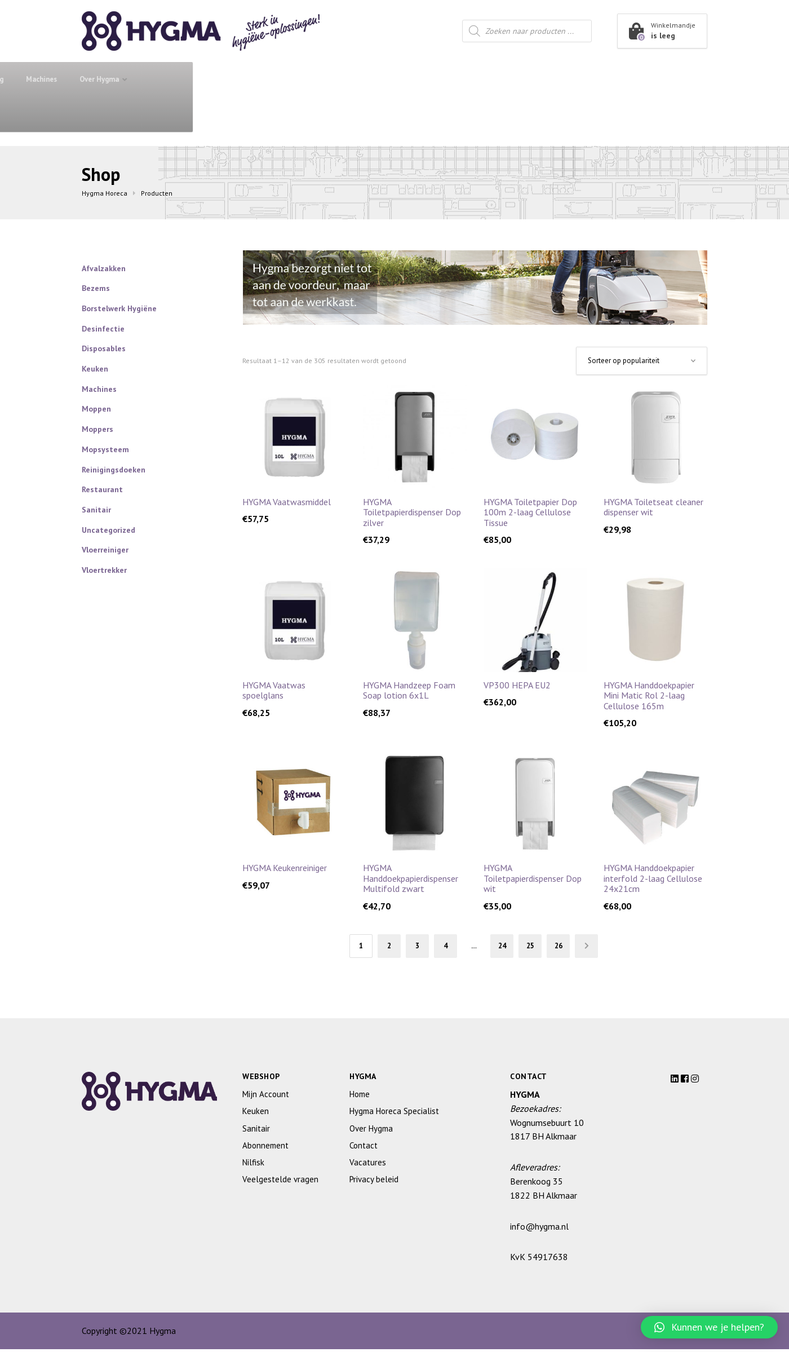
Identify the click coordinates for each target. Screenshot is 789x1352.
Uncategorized (108, 530)
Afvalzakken (104, 268)
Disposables (104, 348)
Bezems (96, 288)
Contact (106, 114)
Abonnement (208, 79)
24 (504, 947)
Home (359, 1097)
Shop (123, 79)
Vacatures (367, 1165)
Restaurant (407, 79)
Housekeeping (489, 79)
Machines (555, 79)
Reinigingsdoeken (113, 470)
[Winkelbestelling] (641, 361)
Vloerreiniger (105, 550)
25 (535, 947)
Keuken (336, 79)
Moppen (96, 409)
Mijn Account (265, 1097)
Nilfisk (253, 1165)
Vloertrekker (104, 570)
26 (566, 947)
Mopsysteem (105, 449)
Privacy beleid (373, 1182)
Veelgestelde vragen (280, 1182)
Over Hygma (613, 79)
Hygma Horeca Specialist (394, 1114)
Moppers (97, 429)
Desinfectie (103, 329)
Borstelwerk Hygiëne (119, 308)
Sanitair (270, 79)
